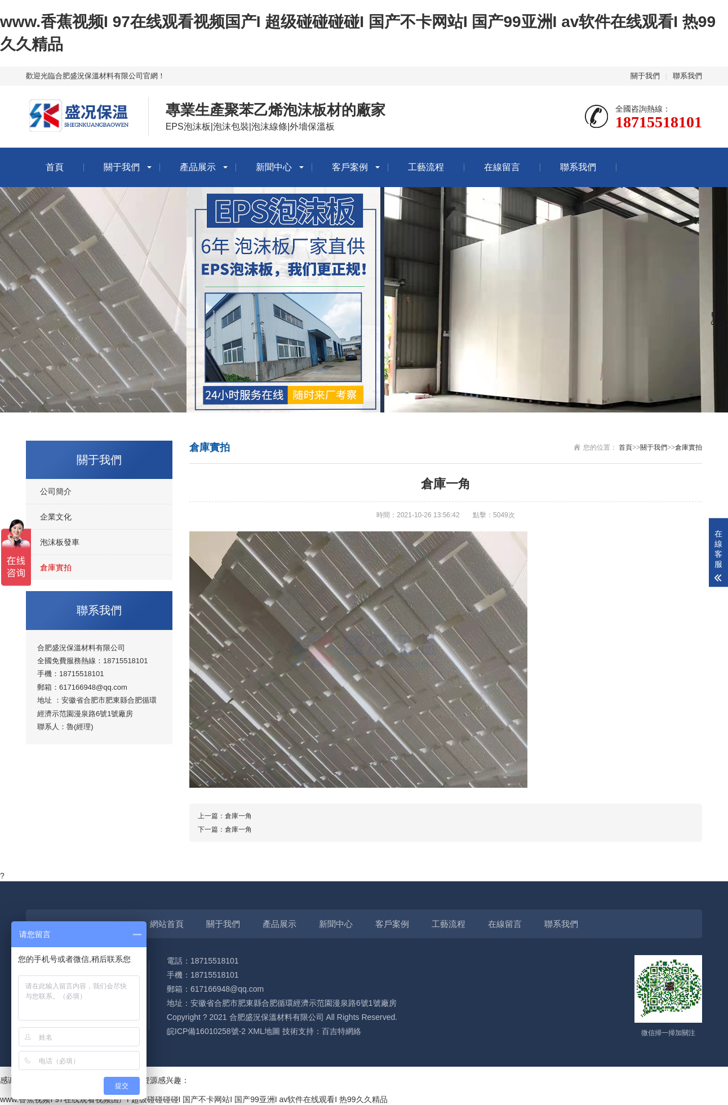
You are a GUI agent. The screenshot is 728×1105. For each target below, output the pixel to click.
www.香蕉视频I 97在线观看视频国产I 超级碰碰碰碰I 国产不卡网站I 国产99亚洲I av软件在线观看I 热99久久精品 (194, 1099)
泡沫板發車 (59, 542)
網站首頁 (167, 924)
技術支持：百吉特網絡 (321, 1031)
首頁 (55, 167)
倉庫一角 (238, 816)
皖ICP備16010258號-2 (206, 1031)
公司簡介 (56, 491)
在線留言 (502, 167)
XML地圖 (264, 1031)
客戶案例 (350, 167)
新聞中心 (274, 167)
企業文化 (56, 516)
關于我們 (645, 76)
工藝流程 (426, 167)
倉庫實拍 (56, 567)
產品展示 (198, 167)
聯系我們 (687, 76)
